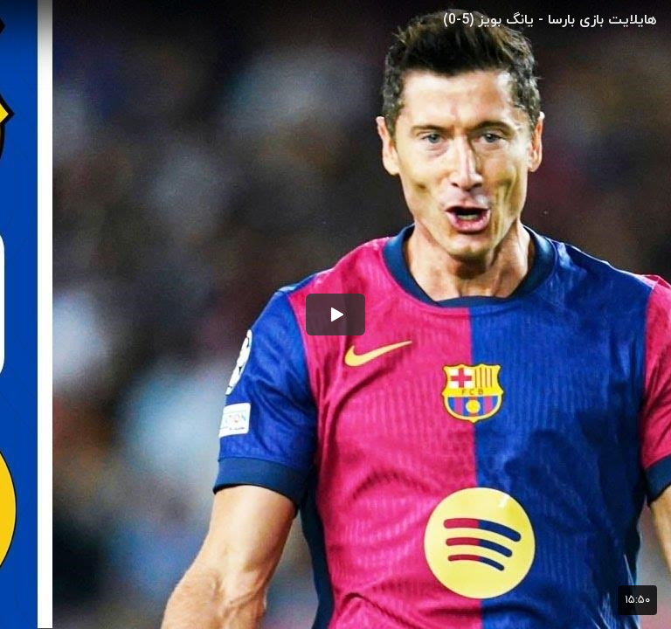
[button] (335, 314)
